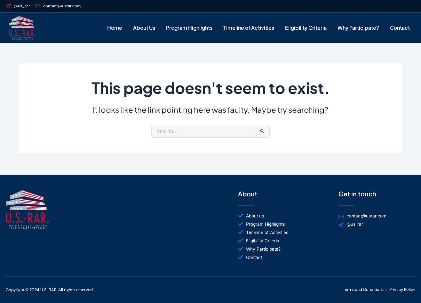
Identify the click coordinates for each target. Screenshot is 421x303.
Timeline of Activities (248, 28)
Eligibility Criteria (306, 28)
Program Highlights (189, 28)
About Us (144, 28)
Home (114, 28)
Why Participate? (358, 28)
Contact (400, 28)
